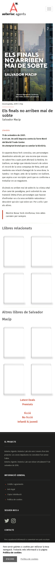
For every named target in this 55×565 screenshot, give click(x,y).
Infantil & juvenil (28, 422)
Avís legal (11, 489)
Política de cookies (29, 559)
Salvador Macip (11, 119)
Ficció (27, 413)
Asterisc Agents (10, 451)
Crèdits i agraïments (15, 484)
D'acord (10, 559)
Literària (6, 130)
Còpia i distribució (14, 494)
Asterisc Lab (23, 451)
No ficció (27, 417)
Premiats (27, 404)
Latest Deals (27, 400)
